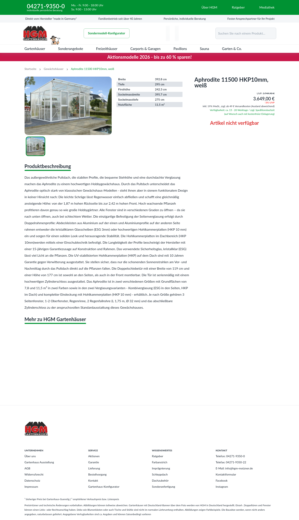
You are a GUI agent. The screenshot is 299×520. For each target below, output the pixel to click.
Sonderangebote (70, 49)
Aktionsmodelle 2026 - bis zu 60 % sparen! (149, 57)
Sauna (204, 49)
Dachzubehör (160, 480)
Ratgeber (157, 456)
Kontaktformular (226, 474)
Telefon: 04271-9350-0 (230, 456)
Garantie (93, 462)
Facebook (222, 480)
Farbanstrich (159, 462)
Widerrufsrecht (34, 474)
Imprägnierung (161, 468)
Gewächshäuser (54, 69)
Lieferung (94, 468)
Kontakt (93, 480)
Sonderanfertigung (163, 486)
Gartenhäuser (35, 49)
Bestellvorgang (97, 474)
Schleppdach (160, 474)
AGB (27, 468)
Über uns (30, 456)
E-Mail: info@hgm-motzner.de (234, 468)
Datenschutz (32, 480)
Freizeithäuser (106, 49)
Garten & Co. (232, 49)
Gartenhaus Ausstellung (39, 462)
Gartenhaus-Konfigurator (104, 486)
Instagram (222, 486)
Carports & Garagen (145, 49)
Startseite (31, 69)
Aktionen (94, 456)
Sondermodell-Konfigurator (107, 33)
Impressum (31, 486)
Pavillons (180, 49)
